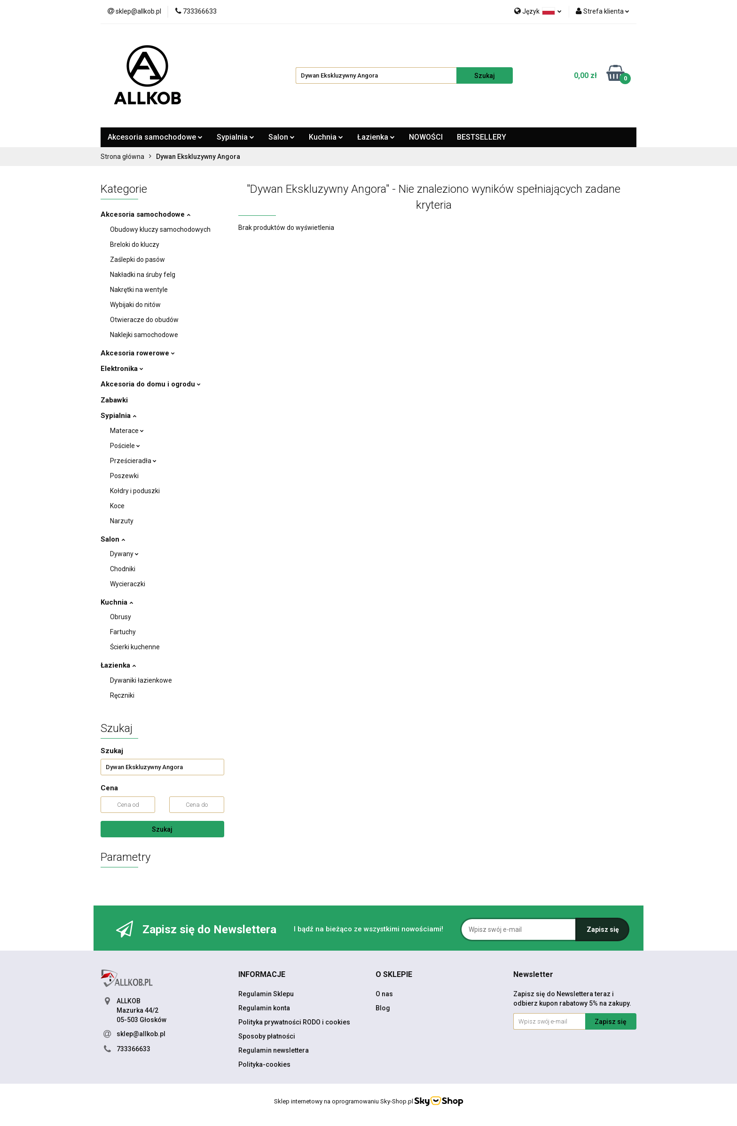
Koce (117, 506)
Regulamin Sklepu (266, 994)
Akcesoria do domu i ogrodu (151, 384)
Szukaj (162, 829)
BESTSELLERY (481, 137)
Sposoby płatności (266, 1036)
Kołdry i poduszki (135, 491)
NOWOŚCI (426, 137)
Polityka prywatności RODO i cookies (294, 1022)
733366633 (133, 1049)
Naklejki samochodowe (144, 335)
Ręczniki (122, 695)
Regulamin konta (264, 1008)
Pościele (125, 445)
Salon (281, 137)
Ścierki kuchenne (135, 647)
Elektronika (122, 368)
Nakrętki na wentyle (139, 289)
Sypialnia (235, 137)
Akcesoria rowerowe (138, 353)
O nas (384, 994)
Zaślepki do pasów (137, 259)
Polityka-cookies (264, 1064)
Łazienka (376, 137)
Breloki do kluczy (134, 244)
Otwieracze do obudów (144, 319)
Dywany (124, 554)
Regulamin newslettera (273, 1050)
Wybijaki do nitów (135, 304)
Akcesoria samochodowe (155, 137)
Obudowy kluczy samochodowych (160, 229)
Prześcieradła (133, 461)
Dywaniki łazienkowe (141, 680)
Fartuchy (123, 632)
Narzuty (121, 521)
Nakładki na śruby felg (142, 274)
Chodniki (122, 569)
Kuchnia (326, 137)
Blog (383, 1008)
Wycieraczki (127, 584)
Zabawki (114, 400)
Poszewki (124, 476)
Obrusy (120, 617)
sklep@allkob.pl (141, 1034)
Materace (127, 430)
